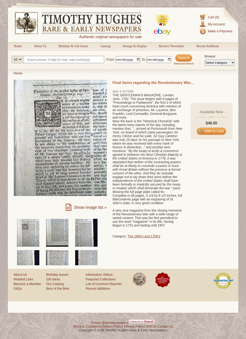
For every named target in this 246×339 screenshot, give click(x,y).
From (110, 59)
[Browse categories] (220, 62)
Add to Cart (211, 131)
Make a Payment (220, 31)
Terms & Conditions (87, 326)
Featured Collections (101, 279)
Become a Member (27, 284)
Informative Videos (99, 274)
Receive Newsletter (171, 46)
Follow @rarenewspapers (109, 323)
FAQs (18, 288)
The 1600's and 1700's (144, 236)
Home (18, 46)
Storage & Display (134, 46)
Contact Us (165, 326)
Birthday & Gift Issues (73, 46)
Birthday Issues (57, 274)
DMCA (150, 326)
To (143, 59)
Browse (210, 56)
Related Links (24, 279)
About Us (40, 46)
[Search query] (57, 59)
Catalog (105, 46)
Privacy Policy (134, 326)
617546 (127, 91)
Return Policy (112, 326)
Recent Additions (207, 46)
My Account (216, 24)
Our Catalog (55, 284)
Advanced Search (184, 63)
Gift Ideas (53, 279)
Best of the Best (57, 288)
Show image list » (90, 207)
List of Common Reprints (104, 284)
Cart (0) (213, 17)
